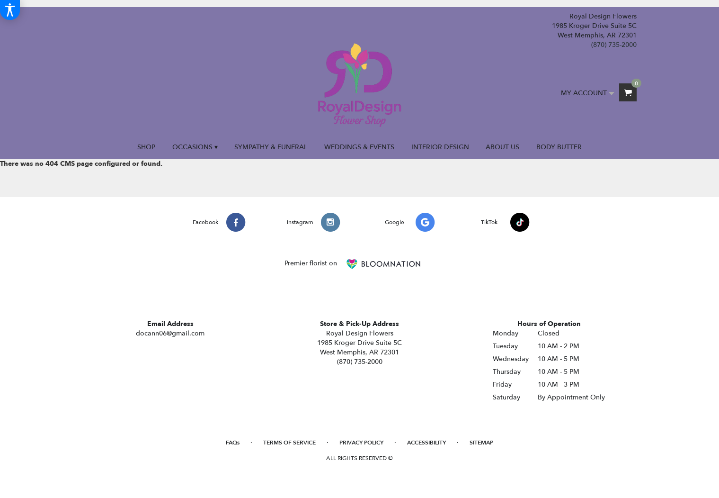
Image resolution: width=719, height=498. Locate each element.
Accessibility (426, 442)
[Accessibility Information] (10, 10)
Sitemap (481, 442)
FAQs (233, 442)
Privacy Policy (361, 442)
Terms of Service (289, 442)
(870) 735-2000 (614, 44)
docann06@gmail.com (170, 333)
